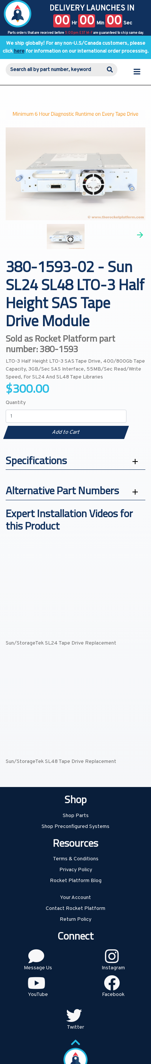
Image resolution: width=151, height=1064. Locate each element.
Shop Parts (76, 816)
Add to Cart (66, 432)
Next (140, 235)
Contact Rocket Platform (75, 908)
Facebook (113, 994)
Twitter (75, 1027)
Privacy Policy (75, 870)
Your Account (75, 897)
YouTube (38, 994)
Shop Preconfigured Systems (75, 826)
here (19, 51)
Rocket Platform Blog (76, 881)
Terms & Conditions (76, 859)
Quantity (16, 403)
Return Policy (75, 919)
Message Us (38, 968)
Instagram (113, 968)
